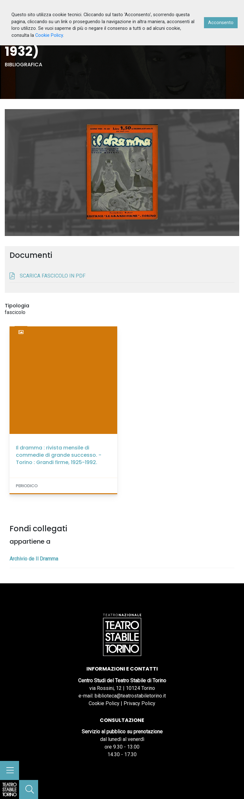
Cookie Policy (104, 703)
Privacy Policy (139, 703)
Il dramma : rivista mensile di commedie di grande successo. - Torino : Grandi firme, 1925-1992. (58, 455)
